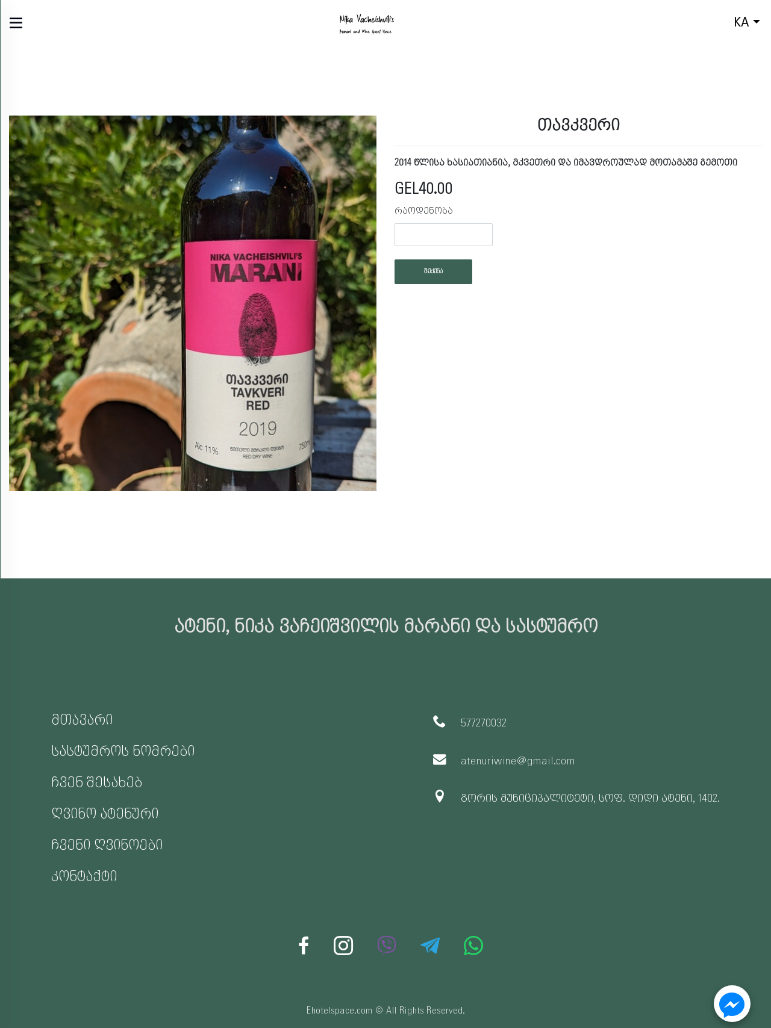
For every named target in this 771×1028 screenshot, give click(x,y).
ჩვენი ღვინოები (107, 845)
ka (722, 23)
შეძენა (433, 271)
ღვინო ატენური (104, 814)
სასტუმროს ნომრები (123, 751)
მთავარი (82, 720)
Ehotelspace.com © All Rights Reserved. (386, 1011)
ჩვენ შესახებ (96, 782)
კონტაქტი (84, 876)
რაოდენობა (424, 211)
